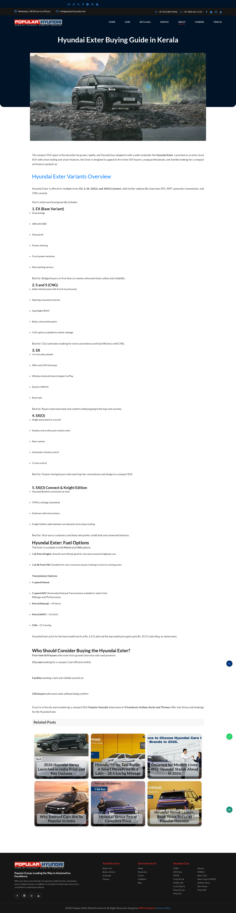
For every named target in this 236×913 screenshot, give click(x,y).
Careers (199, 14)
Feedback (142, 879)
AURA (176, 868)
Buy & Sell (145, 14)
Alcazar (200, 868)
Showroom (142, 872)
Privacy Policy (164, 908)
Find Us (218, 14)
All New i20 (178, 883)
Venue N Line (179, 890)
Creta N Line (178, 879)
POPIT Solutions (146, 908)
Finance (106, 879)
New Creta (202, 875)
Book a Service (109, 872)
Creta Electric (179, 886)
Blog (140, 883)
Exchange (107, 875)
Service (164, 14)
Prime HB (201, 890)
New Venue (202, 886)
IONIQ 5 (201, 872)
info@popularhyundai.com (70, 3)
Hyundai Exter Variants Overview (71, 176)
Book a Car (107, 868)
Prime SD (177, 893)
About (181, 14)
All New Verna (203, 883)
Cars (127, 14)
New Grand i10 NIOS (206, 879)
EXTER (176, 875)
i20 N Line (177, 872)
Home (112, 14)
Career (141, 875)
